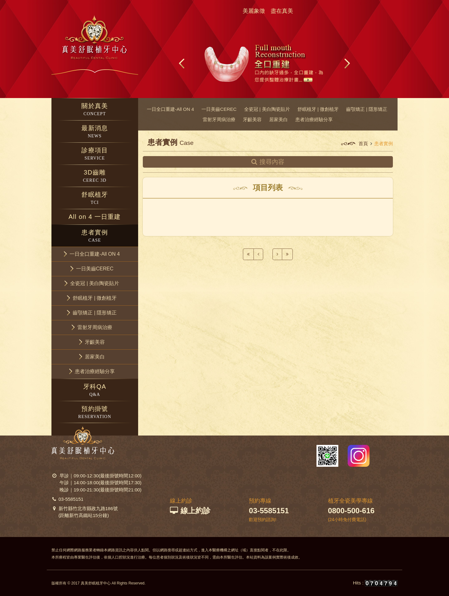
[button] (94, 254)
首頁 (363, 143)
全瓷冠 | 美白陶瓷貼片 (267, 109)
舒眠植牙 (94, 198)
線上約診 (190, 510)
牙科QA (94, 390)
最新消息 (94, 132)
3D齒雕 (94, 176)
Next (346, 63)
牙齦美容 (252, 119)
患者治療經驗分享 (314, 119)
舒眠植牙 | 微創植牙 (318, 109)
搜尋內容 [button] (268, 161)
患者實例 (94, 236)
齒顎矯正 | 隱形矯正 (366, 109)
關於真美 (94, 109)
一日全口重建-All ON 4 (170, 109)
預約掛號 (94, 412)
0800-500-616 (351, 510)
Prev (182, 63)
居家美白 (278, 119)
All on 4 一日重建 (95, 216)
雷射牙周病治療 (219, 119)
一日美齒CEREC (219, 109)
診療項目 (94, 154)
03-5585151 (71, 499)
